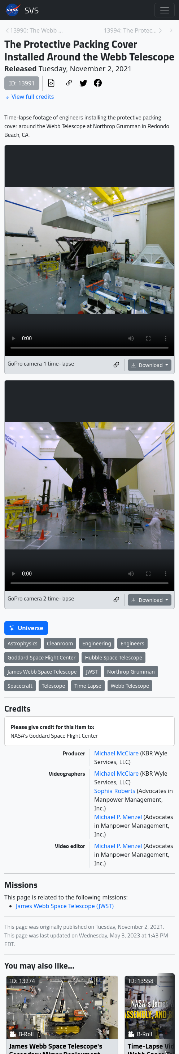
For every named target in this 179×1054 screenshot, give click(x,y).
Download (147, 365)
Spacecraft (20, 685)
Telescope (53, 685)
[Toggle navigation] (164, 10)
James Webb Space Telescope (42, 671)
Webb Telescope (130, 685)
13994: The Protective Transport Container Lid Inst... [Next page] (130, 30)
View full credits (29, 97)
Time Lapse (87, 685)
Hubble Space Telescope (113, 657)
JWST (92, 671)
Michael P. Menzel (119, 817)
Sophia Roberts (115, 791)
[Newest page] (172, 30)
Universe (26, 628)
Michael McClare (117, 753)
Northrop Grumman (131, 671)
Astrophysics (23, 643)
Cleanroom (60, 643)
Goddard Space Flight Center (41, 657)
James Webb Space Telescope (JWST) (65, 906)
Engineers (132, 643)
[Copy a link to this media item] (116, 365)
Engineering (96, 643)
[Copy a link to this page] (69, 83)
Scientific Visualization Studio (32, 10)
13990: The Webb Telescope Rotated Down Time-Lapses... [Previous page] (37, 30)
